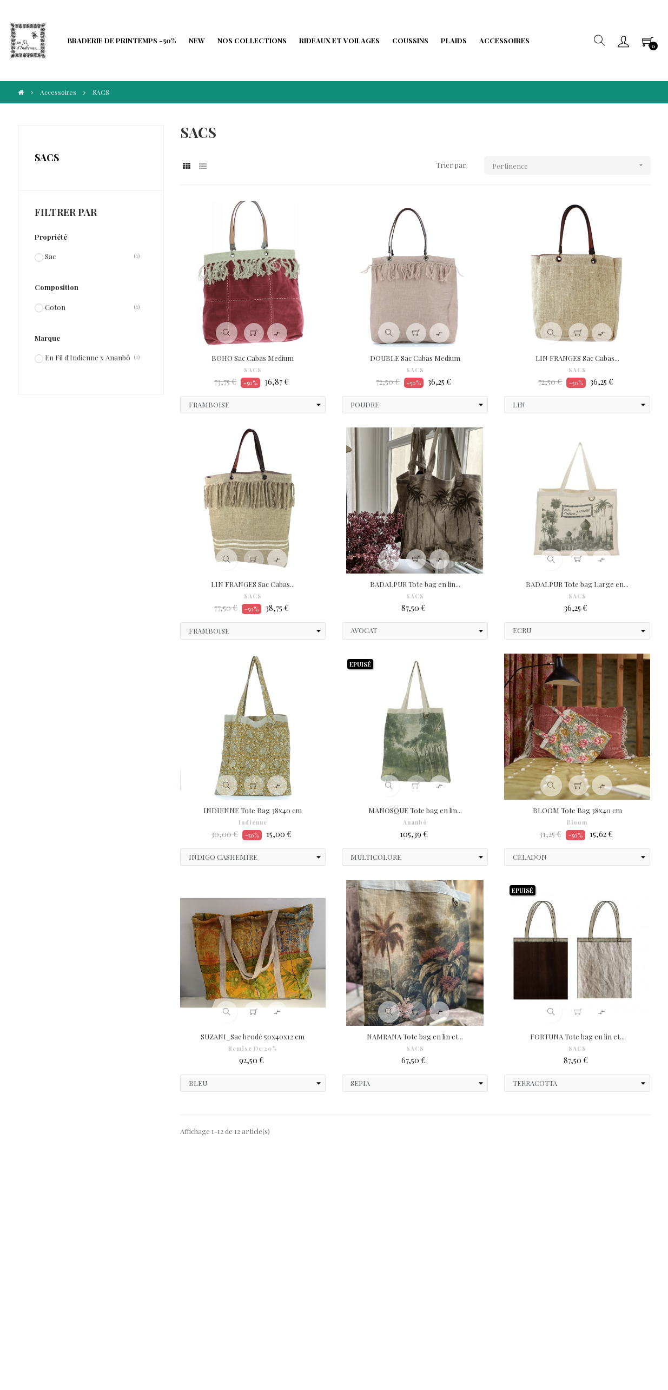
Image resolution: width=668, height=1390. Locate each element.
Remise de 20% (252, 1048)
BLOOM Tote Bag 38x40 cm (577, 810)
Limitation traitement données (175, 1256)
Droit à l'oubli (59, 1250)
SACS (47, 157)
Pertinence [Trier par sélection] (571, 165)
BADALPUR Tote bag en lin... (415, 584)
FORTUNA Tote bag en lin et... (577, 1036)
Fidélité (151, 1234)
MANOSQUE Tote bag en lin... (415, 810)
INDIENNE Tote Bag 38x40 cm (252, 810)
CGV (45, 1218)
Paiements (55, 1234)
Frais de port (262, 1218)
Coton (55, 307)
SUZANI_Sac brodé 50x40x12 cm (253, 1036)
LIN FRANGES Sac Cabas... (577, 358)
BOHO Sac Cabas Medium (252, 358)
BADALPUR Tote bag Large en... (577, 584)
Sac (50, 256)
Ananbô (415, 822)
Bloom (577, 822)
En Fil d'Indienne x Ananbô (87, 357)
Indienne (253, 822)
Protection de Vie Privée (178, 1218)
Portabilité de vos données (283, 1261)
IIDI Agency (116, 1341)
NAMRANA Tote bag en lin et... (415, 1036)
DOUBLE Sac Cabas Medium (415, 358)
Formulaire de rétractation (264, 1240)
